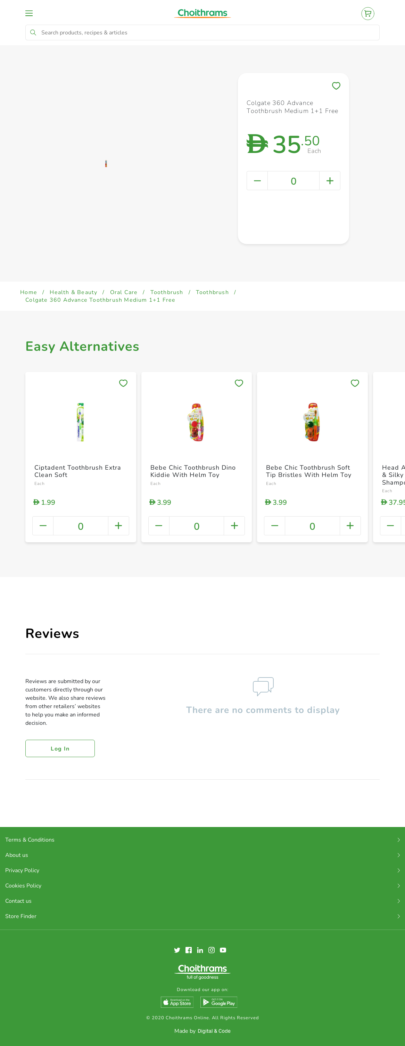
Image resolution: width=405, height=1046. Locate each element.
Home (28, 292)
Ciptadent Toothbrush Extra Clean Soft (77, 471)
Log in (60, 749)
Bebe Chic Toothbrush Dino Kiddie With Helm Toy (193, 471)
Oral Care (124, 292)
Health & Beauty (73, 292)
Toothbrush (166, 292)
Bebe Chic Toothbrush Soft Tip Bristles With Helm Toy (309, 471)
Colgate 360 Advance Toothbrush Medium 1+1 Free (100, 300)
